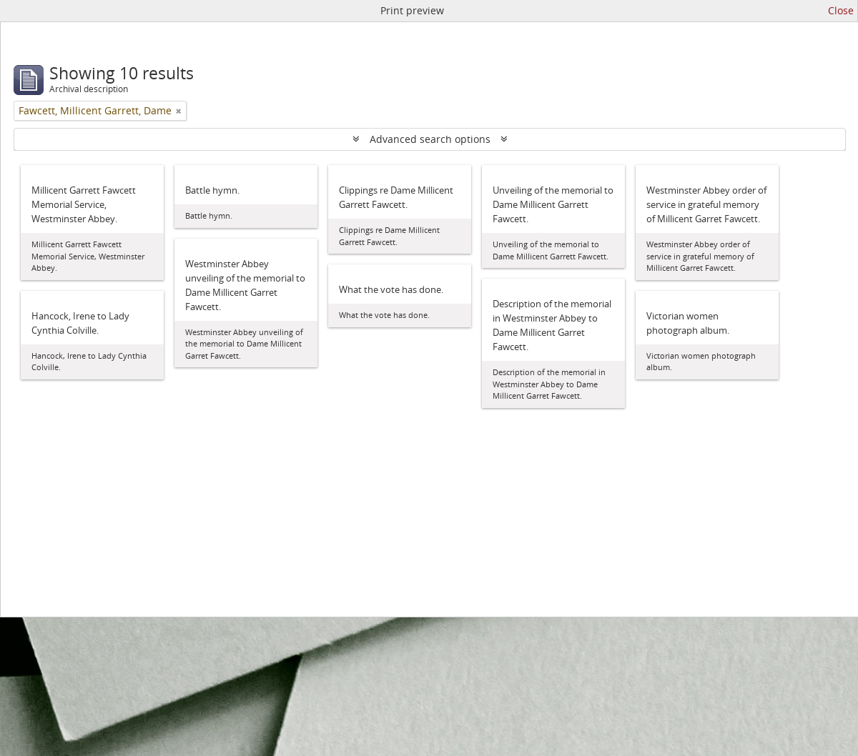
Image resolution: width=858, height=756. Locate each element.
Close (841, 10)
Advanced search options (430, 139)
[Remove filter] (179, 111)
